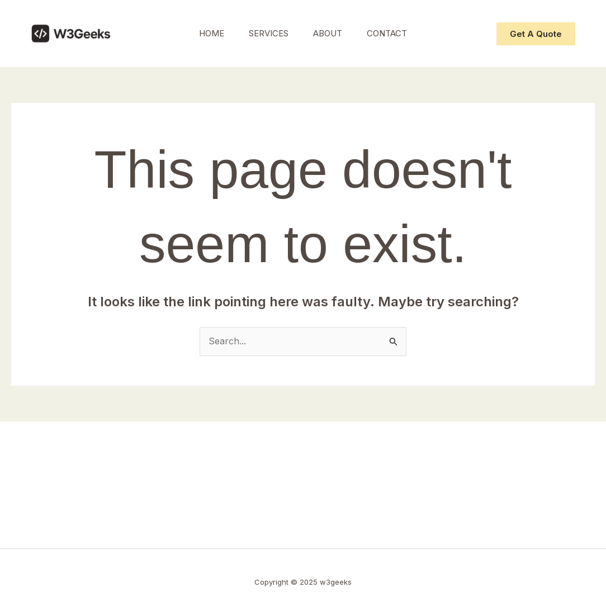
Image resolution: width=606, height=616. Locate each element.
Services (267, 33)
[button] (535, 33)
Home (206, 33)
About (329, 33)
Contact (392, 33)
